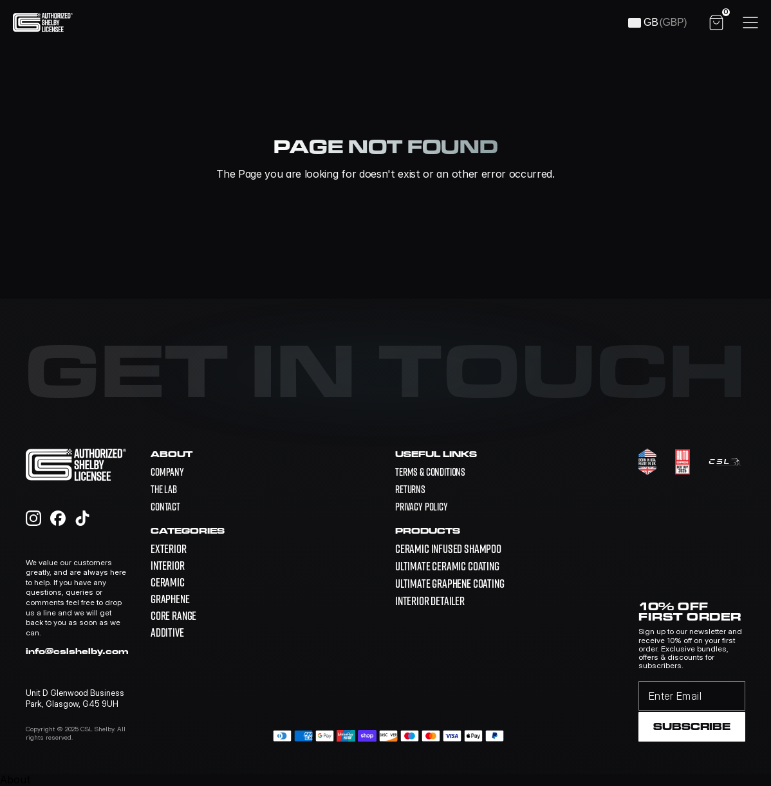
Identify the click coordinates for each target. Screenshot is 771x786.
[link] (448, 548)
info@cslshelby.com (77, 651)
